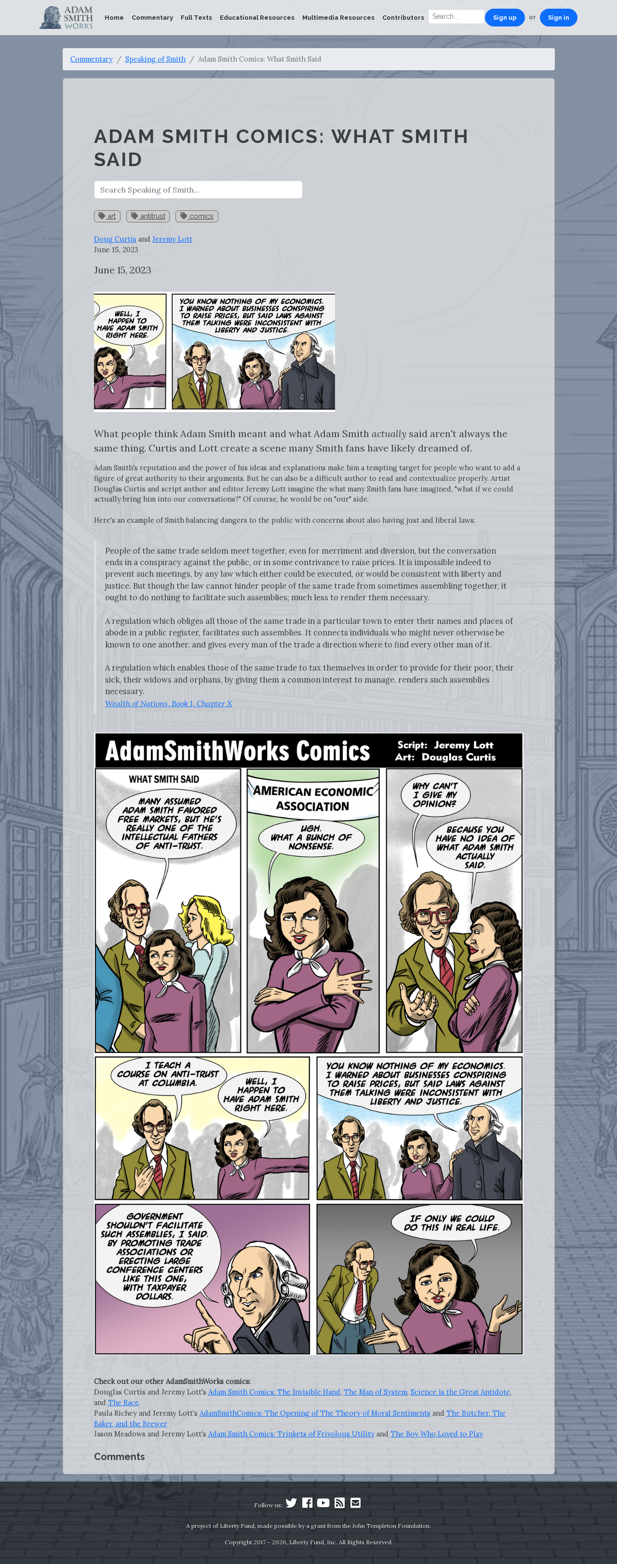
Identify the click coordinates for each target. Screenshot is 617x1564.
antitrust (148, 216)
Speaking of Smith (155, 59)
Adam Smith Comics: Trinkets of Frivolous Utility (291, 1433)
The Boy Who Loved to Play (436, 1433)
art (107, 216)
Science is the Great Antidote (460, 1391)
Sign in (558, 17)
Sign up (505, 17)
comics (197, 216)
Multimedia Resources (338, 17)
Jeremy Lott (172, 239)
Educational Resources (257, 17)
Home (114, 17)
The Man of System (375, 1391)
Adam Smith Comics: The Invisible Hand (274, 1391)
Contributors (403, 17)
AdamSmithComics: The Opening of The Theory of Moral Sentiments (315, 1413)
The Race (123, 1402)
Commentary (152, 17)
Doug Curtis (115, 239)
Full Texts (196, 17)
